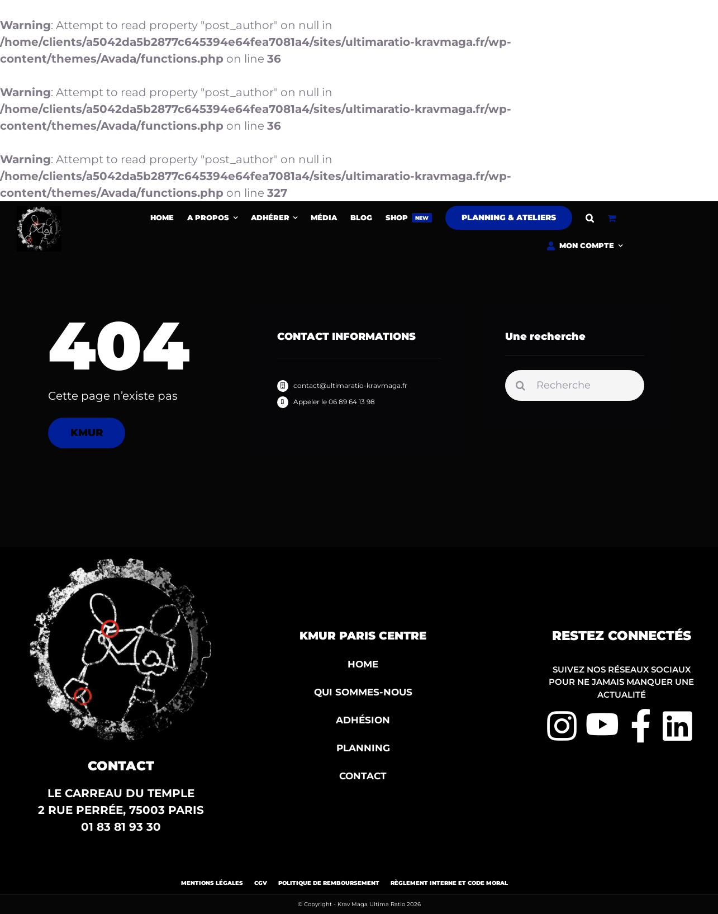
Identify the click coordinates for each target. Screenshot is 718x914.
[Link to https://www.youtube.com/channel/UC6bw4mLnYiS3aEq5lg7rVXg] (594, 724)
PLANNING (363, 748)
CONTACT (363, 776)
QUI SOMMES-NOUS (363, 692)
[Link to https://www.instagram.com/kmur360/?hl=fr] (555, 726)
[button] (590, 218)
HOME (363, 664)
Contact (121, 766)
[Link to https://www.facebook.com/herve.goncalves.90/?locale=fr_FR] (641, 726)
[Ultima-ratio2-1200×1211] (39, 212)
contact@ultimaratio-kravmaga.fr (350, 385)
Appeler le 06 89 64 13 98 (334, 401)
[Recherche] (574, 386)
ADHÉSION (363, 720)
